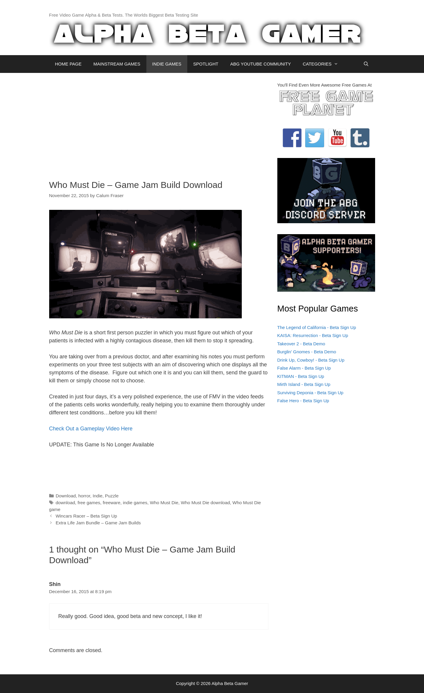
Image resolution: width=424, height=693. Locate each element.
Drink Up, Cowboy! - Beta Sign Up (311, 360)
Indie (98, 495)
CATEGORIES (323, 64)
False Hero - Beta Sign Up (303, 400)
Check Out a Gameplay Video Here (91, 429)
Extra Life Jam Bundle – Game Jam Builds (98, 522)
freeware (112, 502)
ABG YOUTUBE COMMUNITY (260, 63)
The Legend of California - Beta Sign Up (316, 327)
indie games (135, 502)
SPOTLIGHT (205, 63)
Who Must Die (164, 502)
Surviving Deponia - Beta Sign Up (310, 392)
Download (66, 495)
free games (89, 502)
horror (84, 495)
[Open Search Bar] (366, 64)
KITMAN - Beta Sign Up (300, 376)
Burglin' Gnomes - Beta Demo (306, 351)
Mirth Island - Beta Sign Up (303, 384)
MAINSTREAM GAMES (116, 63)
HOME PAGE (68, 63)
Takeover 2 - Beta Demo (301, 343)
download (65, 502)
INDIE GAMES (166, 63)
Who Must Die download (205, 502)
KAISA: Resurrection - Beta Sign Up (312, 335)
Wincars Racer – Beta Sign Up (86, 515)
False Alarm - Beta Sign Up (304, 368)
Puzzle (112, 495)
